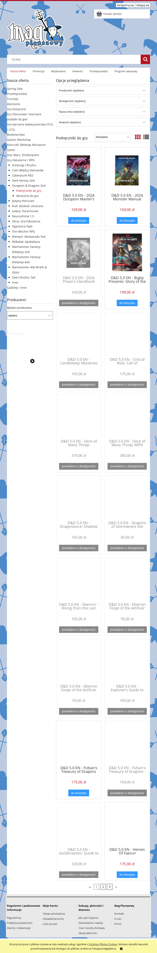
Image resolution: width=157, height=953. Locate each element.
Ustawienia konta (53, 919)
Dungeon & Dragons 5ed (29, 185)
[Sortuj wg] (113, 137)
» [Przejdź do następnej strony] (116, 887)
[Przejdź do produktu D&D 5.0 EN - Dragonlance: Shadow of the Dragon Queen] (79, 497)
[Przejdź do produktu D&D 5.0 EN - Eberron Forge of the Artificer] (127, 579)
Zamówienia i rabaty (90, 923)
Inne (15, 282)
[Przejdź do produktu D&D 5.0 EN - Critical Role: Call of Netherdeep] (127, 334)
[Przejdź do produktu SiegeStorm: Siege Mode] (30, 379)
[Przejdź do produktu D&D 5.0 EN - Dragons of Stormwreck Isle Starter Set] (127, 497)
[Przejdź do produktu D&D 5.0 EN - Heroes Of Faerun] (127, 824)
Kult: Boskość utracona (27, 206)
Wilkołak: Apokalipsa (26, 242)
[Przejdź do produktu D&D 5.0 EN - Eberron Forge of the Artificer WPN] (79, 661)
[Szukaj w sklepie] (75, 59)
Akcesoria (13, 104)
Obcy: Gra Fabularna (26, 221)
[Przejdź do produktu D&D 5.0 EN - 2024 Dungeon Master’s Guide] (79, 170)
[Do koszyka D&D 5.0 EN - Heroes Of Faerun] (127, 874)
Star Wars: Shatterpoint (23, 155)
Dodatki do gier (17, 119)
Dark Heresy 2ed (23, 180)
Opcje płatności (87, 933)
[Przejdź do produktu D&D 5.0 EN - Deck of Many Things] (79, 416)
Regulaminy (14, 918)
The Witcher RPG (23, 231)
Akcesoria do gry (27, 196)
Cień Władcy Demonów (27, 170)
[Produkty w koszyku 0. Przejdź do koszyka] (109, 14)
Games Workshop (19, 140)
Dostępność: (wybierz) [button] (72, 101)
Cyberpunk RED (22, 175)
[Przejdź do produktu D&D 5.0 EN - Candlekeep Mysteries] (79, 334)
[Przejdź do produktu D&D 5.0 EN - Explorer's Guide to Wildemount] (127, 661)
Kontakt (119, 913)
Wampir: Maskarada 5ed (29, 237)
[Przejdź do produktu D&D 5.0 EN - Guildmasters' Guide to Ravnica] (79, 824)
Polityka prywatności (19, 923)
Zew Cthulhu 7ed (23, 277)
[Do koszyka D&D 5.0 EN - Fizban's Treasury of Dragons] (78, 793)
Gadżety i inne (17, 288)
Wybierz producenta (19, 307)
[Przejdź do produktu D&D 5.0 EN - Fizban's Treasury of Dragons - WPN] (127, 742)
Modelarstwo (16, 134)
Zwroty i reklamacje (18, 928)
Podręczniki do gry (28, 191)
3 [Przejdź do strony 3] (110, 887)
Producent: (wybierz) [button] (71, 90)
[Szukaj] (145, 59)
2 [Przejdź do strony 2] (103, 887)
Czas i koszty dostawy (91, 928)
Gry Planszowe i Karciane (24, 114)
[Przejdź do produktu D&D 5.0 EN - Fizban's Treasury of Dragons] (79, 742)
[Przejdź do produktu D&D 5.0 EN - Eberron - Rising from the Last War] (79, 579)
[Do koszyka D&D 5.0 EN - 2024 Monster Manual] (127, 220)
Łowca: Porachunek (25, 211)
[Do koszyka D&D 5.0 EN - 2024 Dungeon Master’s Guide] (78, 220)
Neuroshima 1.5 (23, 216)
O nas (117, 919)
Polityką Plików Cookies (103, 944)
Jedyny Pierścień (23, 201)
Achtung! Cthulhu (24, 165)
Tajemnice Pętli (22, 226)
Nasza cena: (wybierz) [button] (72, 111)
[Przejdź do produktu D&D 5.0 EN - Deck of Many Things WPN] (127, 416)
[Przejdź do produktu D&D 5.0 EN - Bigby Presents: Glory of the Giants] (127, 252)
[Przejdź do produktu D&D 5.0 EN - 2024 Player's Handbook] (79, 252)
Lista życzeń (50, 924)
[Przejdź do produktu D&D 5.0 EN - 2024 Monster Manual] (127, 170)
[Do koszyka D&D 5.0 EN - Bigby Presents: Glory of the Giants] (127, 303)
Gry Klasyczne (16, 109)
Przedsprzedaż (17, 94)
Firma (117, 924)
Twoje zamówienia (54, 913)
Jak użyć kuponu (88, 918)
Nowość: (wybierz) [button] (70, 122)
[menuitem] (18, 71)
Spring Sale (14, 89)
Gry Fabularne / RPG (21, 160)
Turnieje (12, 99)
